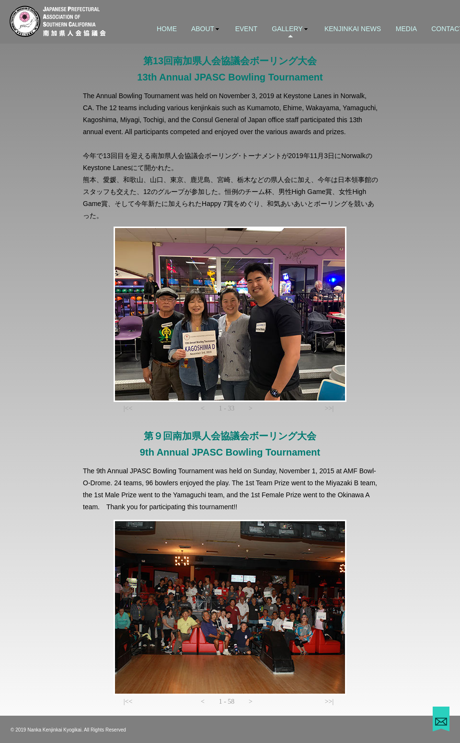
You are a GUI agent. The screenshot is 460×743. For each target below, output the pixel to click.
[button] (128, 408)
